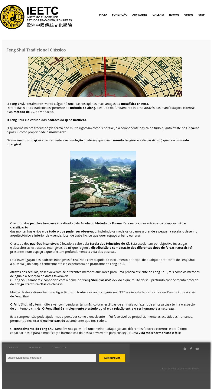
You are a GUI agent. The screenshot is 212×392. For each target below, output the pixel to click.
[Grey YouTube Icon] (197, 349)
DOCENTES (12, 347)
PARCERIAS (35, 347)
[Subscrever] (112, 358)
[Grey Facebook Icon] (191, 349)
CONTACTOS (59, 347)
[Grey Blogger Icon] (185, 349)
